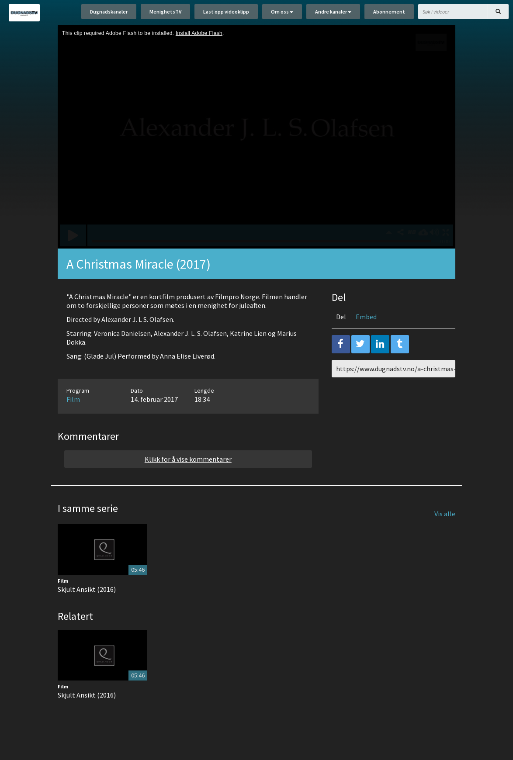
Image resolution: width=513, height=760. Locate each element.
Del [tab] (341, 318)
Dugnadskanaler (109, 12)
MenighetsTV (165, 12)
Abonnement (389, 12)
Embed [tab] (366, 318)
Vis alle (444, 515)
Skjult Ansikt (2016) (87, 590)
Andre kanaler (333, 12)
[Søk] (498, 12)
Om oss (282, 12)
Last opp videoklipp (226, 12)
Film (73, 400)
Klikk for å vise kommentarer (188, 460)
